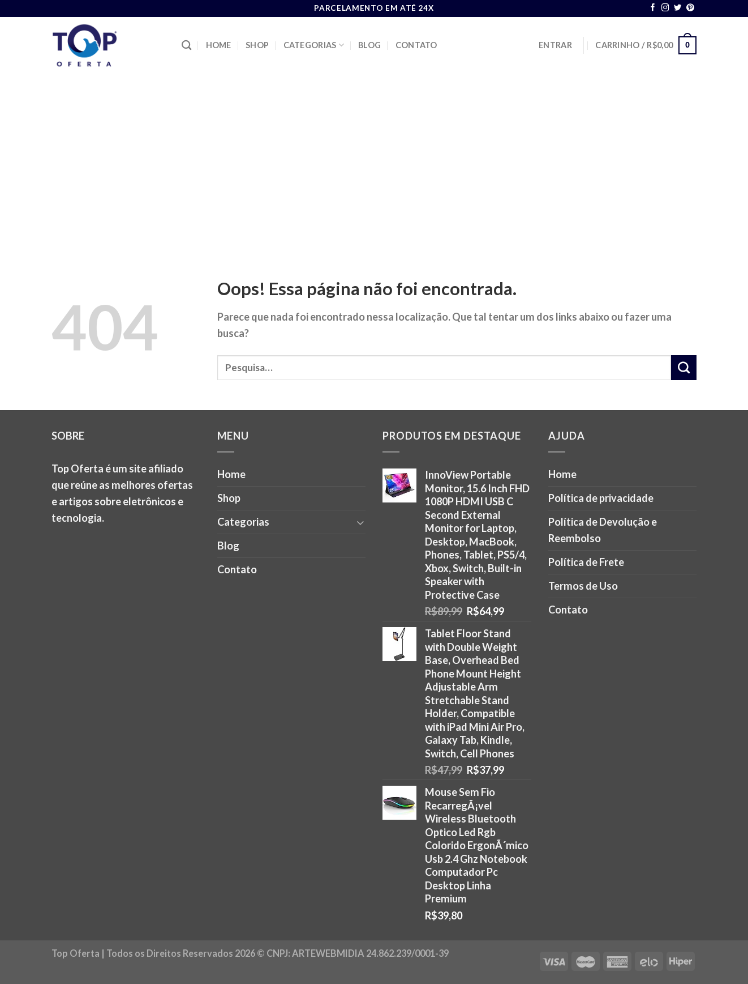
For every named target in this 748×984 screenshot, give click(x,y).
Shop (257, 45)
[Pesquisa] (186, 45)
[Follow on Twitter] (678, 8)
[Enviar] (684, 367)
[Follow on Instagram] (665, 8)
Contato (416, 45)
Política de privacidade (601, 498)
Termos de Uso (583, 586)
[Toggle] (360, 522)
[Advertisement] (374, 158)
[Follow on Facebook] (653, 8)
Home (218, 45)
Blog (369, 45)
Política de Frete (586, 562)
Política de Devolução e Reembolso (602, 530)
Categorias (313, 45)
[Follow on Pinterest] (690, 8)
